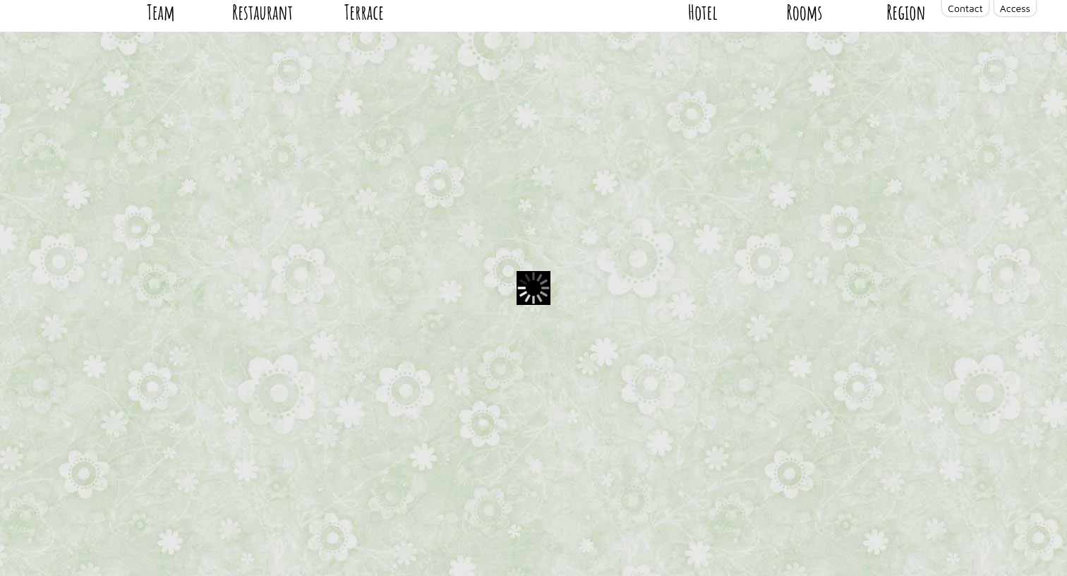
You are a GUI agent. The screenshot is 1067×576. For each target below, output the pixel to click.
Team (157, 92)
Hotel (715, 92)
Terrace (353, 92)
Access (1015, 8)
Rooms (812, 92)
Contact (965, 8)
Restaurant (255, 92)
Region (909, 92)
